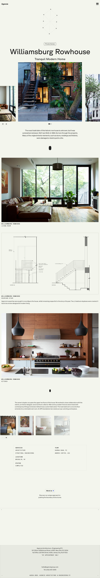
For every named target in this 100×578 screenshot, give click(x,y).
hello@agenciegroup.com (50, 567)
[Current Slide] (50, 92)
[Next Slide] (6, 123)
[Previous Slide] (2, 123)
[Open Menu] (97, 4)
